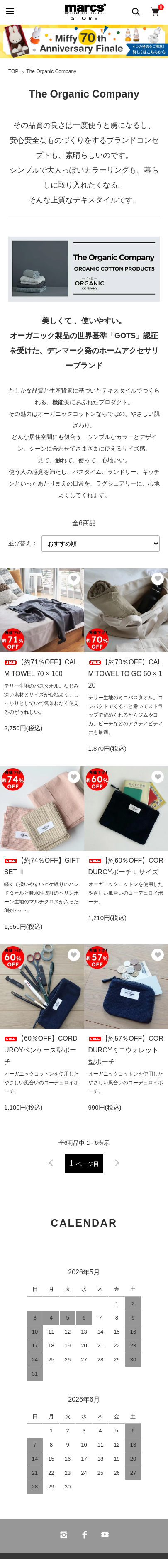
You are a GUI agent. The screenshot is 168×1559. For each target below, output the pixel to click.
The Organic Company (51, 71)
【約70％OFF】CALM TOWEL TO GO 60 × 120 (125, 674)
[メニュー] (9, 11)
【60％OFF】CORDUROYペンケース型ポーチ (41, 1050)
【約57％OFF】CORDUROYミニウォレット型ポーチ (125, 1050)
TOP (13, 71)
